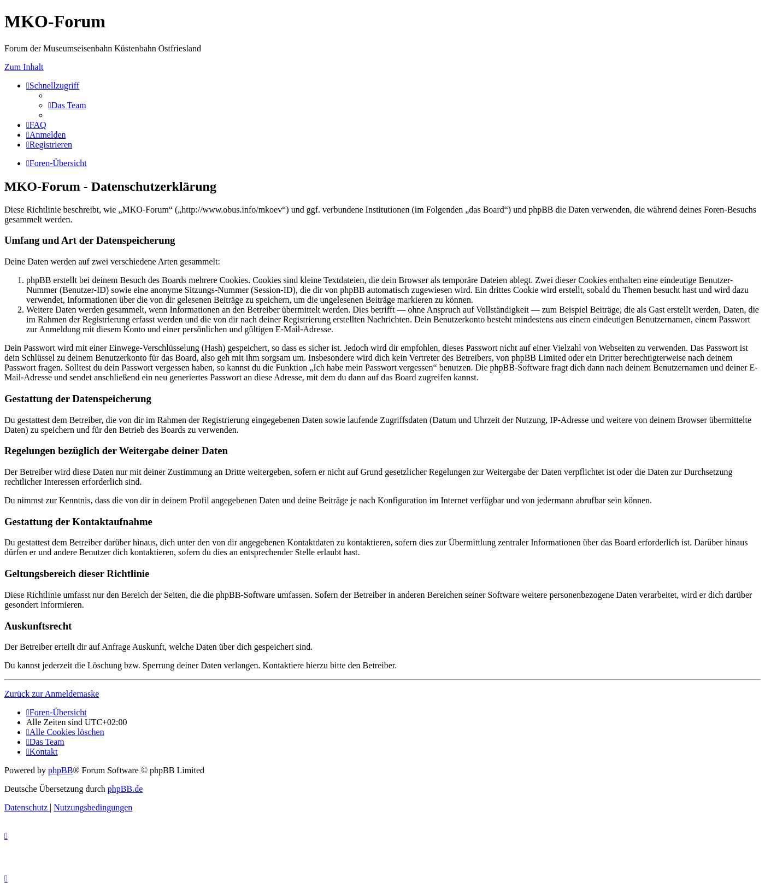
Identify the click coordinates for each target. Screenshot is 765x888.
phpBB (60, 770)
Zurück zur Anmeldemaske (51, 693)
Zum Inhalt (24, 67)
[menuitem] (67, 105)
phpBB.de (125, 788)
